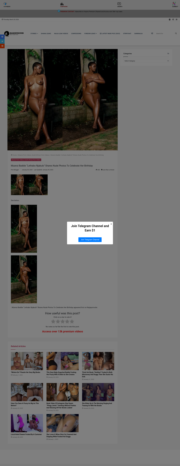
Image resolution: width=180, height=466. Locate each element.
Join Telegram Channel (90, 240)
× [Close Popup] (111, 224)
